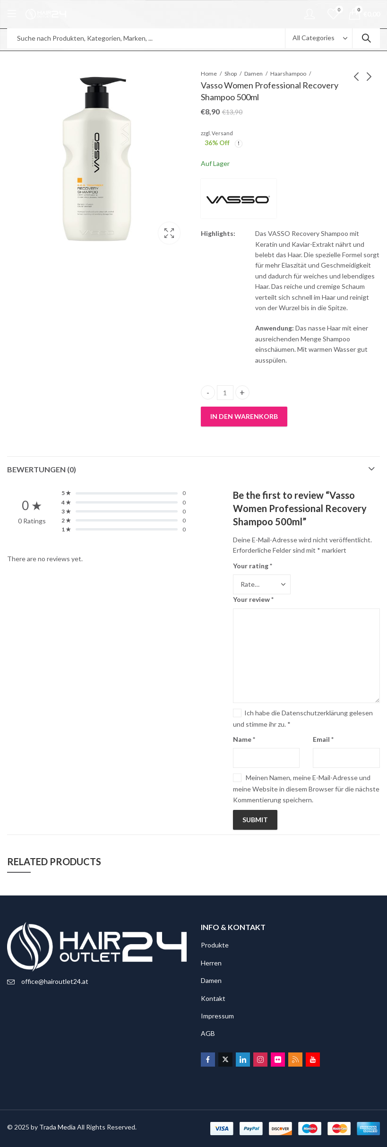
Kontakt (213, 998)
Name (244, 739)
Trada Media (57, 1127)
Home (209, 73)
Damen (253, 73)
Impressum (217, 1016)
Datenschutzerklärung (315, 713)
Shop (230, 73)
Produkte (215, 945)
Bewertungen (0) (41, 469)
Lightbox (169, 233)
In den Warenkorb (244, 416)
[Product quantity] (225, 392)
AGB (208, 1033)
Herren (211, 963)
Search (366, 38)
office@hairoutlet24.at (54, 981)
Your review (253, 599)
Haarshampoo (288, 73)
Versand (222, 133)
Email (323, 739)
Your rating (252, 566)
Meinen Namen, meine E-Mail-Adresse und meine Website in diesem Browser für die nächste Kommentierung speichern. (306, 788)
